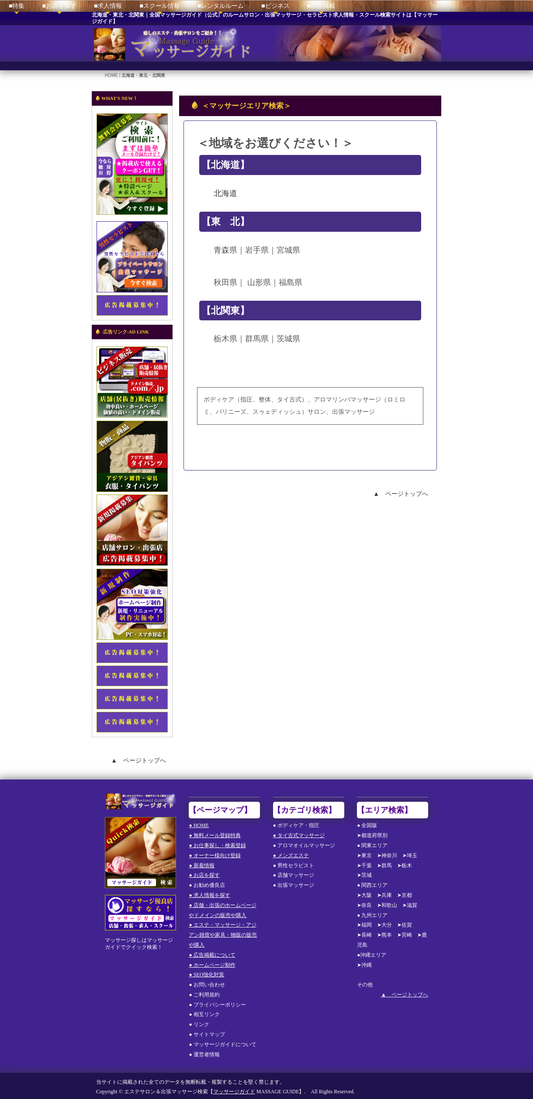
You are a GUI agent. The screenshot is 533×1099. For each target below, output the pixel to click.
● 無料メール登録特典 (214, 833)
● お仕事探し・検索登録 (217, 843)
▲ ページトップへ (400, 491)
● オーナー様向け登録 (214, 853)
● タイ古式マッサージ (299, 833)
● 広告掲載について (212, 953)
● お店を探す (204, 873)
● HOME (199, 823)
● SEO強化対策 (206, 972)
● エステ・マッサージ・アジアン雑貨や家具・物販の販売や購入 (223, 933)
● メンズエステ (291, 853)
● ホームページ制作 (212, 962)
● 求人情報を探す (209, 893)
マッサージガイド (234, 1089)
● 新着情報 (201, 863)
